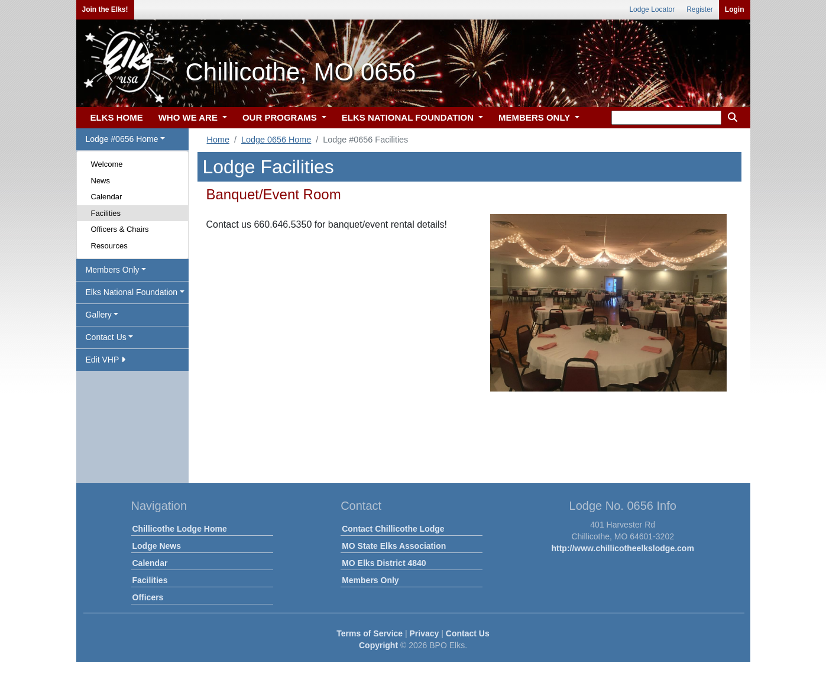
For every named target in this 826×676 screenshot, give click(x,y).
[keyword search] (666, 118)
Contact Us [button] (106, 337)
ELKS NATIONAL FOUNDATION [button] (409, 117)
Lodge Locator (652, 9)
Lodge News (156, 546)
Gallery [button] (99, 314)
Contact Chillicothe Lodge (393, 528)
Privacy (424, 633)
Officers (148, 597)
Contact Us (468, 633)
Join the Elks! (105, 9)
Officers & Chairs (120, 229)
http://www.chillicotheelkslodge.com (622, 548)
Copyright (378, 645)
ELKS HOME (116, 117)
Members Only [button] (113, 269)
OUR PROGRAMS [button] (280, 117)
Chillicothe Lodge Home (179, 528)
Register (699, 9)
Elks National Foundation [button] (132, 292)
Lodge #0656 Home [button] (122, 139)
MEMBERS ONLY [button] (535, 117)
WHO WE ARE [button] (189, 117)
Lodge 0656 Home (276, 139)
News (101, 180)
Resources (109, 245)
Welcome (107, 164)
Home (218, 139)
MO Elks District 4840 (384, 563)
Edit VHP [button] (105, 359)
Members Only (370, 580)
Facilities (106, 213)
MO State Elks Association (394, 546)
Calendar (106, 196)
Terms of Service (369, 633)
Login (734, 9)
